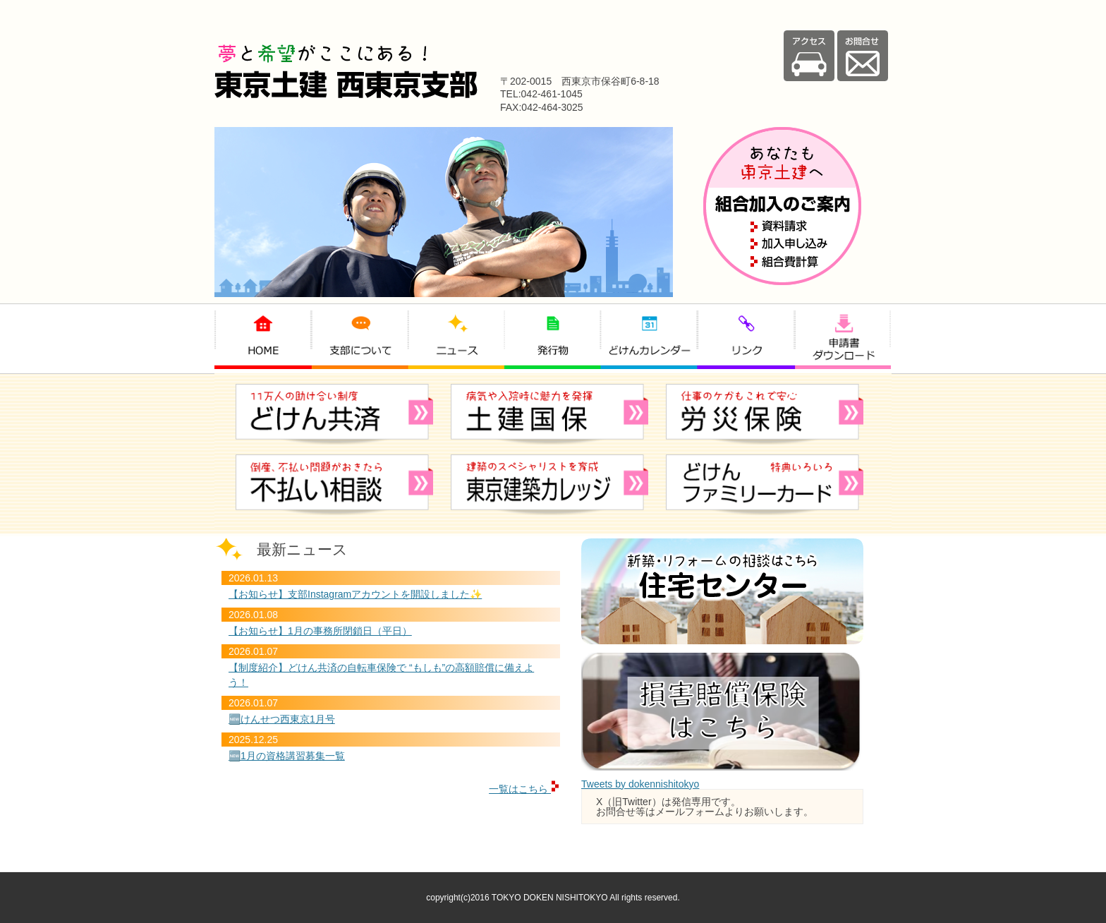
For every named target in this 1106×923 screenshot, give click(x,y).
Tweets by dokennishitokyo (640, 784)
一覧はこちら (524, 789)
